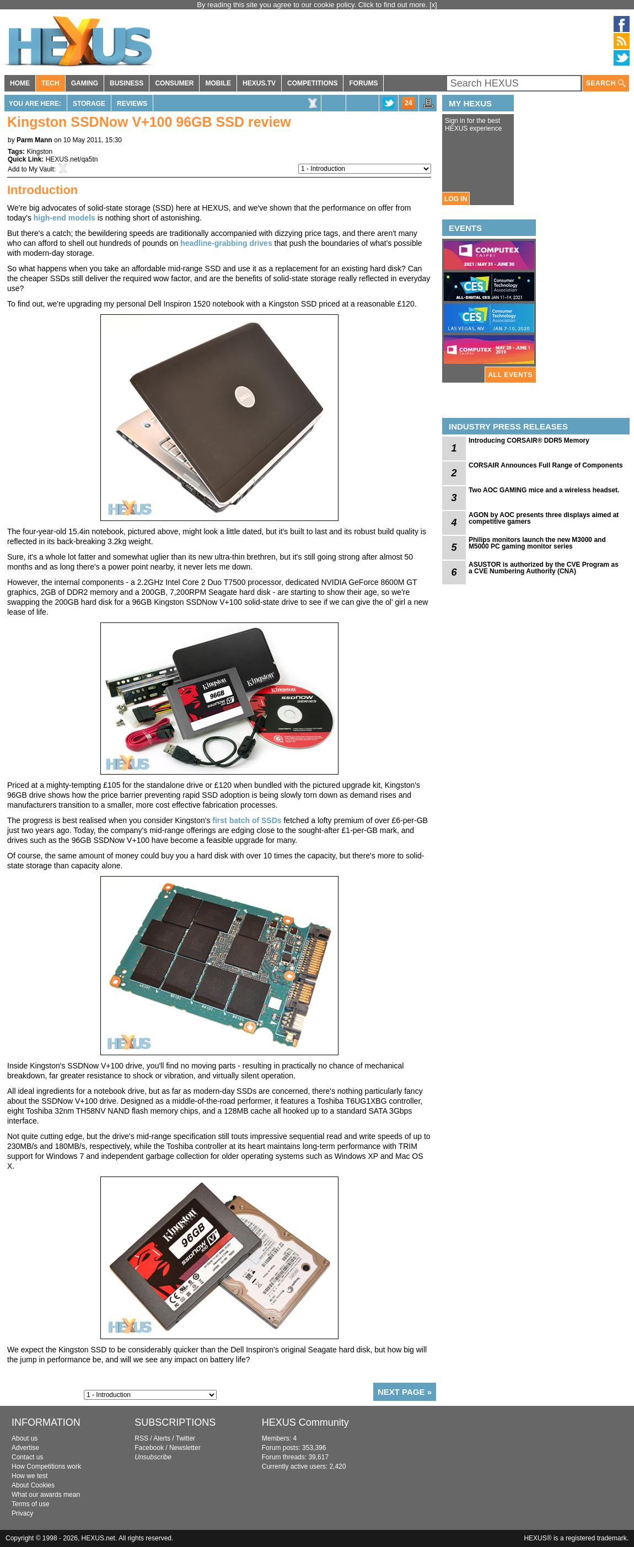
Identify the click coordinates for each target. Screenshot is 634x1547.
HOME (20, 83)
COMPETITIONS (312, 83)
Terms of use (31, 1504)
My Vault (41, 169)
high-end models (64, 217)
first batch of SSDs (246, 820)
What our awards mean (46, 1494)
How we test (29, 1476)
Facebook (149, 1448)
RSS (141, 1438)
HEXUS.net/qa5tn (72, 159)
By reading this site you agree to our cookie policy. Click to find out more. (313, 5)
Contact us (27, 1457)
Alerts (161, 1438)
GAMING (84, 83)
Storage (89, 104)
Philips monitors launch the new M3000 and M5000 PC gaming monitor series (537, 543)
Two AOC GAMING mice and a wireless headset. (544, 490)
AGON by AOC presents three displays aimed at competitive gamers (544, 518)
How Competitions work (46, 1466)
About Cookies (33, 1485)
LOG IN (455, 199)
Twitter (185, 1438)
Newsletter (185, 1448)
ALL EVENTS (510, 375)
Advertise (25, 1448)
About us (24, 1438)
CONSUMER (174, 83)
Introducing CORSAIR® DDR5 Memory (529, 440)
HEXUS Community (305, 1422)
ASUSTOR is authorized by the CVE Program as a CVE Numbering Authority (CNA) (544, 567)
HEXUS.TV (259, 83)
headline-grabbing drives (226, 243)
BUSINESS (126, 83)
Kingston (39, 151)
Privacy (22, 1513)
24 (408, 103)
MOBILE (218, 83)
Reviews (132, 104)
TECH (50, 83)
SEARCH (606, 83)
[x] (433, 5)
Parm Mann (34, 140)
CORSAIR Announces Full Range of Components (546, 465)
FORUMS (363, 83)
